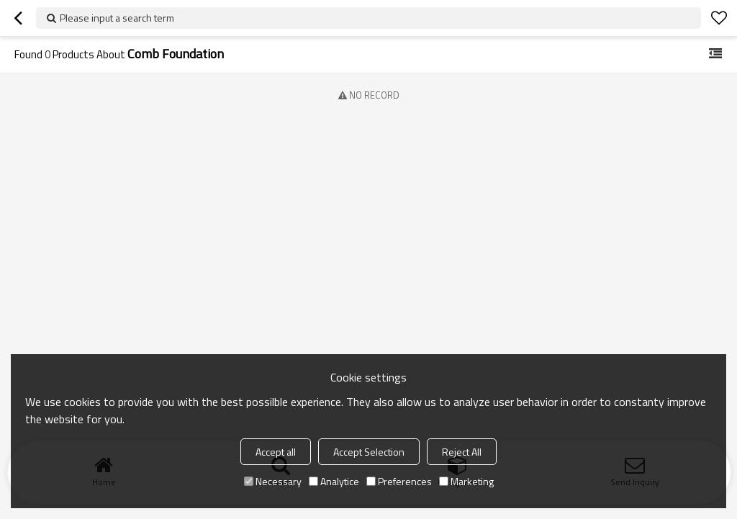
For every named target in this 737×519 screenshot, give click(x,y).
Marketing (466, 481)
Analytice (334, 481)
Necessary (273, 481)
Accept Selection (368, 451)
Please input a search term (117, 17)
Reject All (461, 451)
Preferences (399, 481)
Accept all (276, 451)
